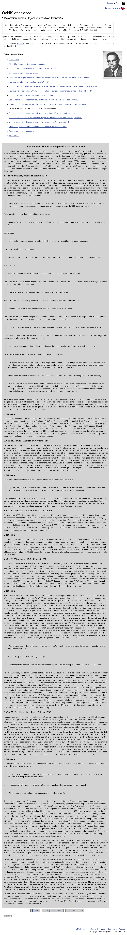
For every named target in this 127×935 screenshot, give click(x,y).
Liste (115, 929)
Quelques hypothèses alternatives (23, 73)
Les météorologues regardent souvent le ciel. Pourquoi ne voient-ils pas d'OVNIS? (44, 100)
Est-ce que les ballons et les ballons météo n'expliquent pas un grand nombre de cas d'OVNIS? (49, 104)
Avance (102, 929)
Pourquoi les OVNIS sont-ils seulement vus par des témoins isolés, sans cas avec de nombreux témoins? (53, 87)
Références (14, 136)
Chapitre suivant (75, 911)
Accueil (120, 3)
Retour (93, 929)
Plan (109, 929)
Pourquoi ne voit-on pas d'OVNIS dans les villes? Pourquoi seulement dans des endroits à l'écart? (50, 91)
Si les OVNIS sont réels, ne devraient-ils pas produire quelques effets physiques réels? (45, 118)
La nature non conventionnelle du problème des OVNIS (32, 69)
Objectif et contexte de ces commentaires (27, 64)
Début (35, 911)
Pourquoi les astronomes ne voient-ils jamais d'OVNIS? (32, 95)
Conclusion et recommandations (22, 131)
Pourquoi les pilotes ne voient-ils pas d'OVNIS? (29, 82)
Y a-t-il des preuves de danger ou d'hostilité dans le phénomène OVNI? (39, 122)
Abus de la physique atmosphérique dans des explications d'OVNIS (38, 127)
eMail (78, 929)
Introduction (14, 60)
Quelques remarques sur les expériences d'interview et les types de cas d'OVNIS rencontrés (49, 78)
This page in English (114, 8)
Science (110, 3)
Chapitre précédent (53, 911)
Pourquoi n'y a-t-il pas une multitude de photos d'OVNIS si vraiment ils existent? (42, 113)
